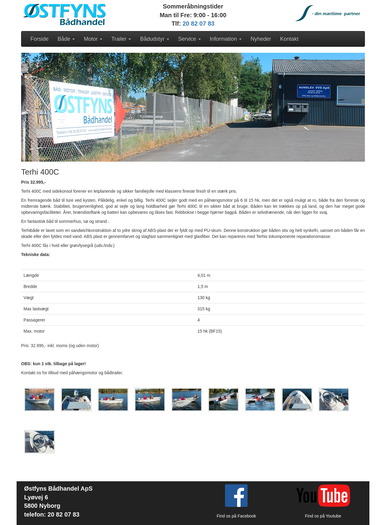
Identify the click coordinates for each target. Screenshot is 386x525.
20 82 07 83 (199, 23)
